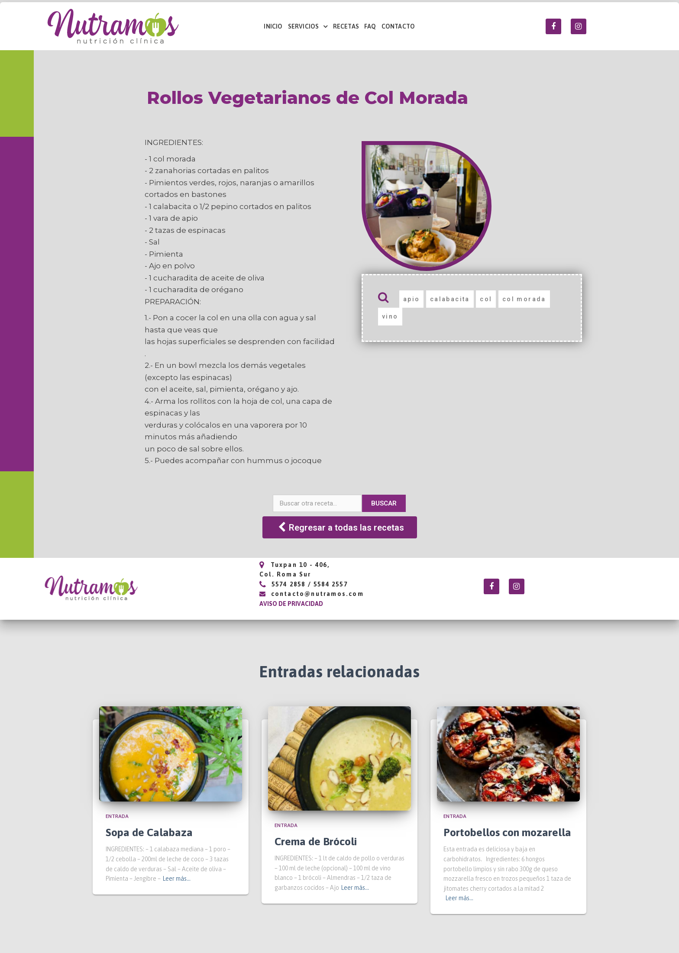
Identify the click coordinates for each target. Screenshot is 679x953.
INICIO (273, 26)
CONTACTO (398, 26)
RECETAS (346, 26)
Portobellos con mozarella (507, 832)
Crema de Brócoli (316, 841)
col (486, 299)
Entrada (117, 816)
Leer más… (177, 878)
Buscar (384, 503)
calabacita (450, 299)
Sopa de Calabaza (149, 832)
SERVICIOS (308, 26)
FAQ (370, 26)
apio (411, 299)
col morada (524, 299)
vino (390, 316)
